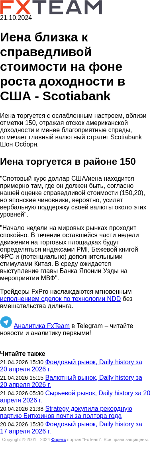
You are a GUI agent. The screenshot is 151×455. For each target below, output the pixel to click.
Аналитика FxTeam (42, 325)
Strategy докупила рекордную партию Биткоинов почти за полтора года (66, 412)
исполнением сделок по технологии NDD (60, 298)
